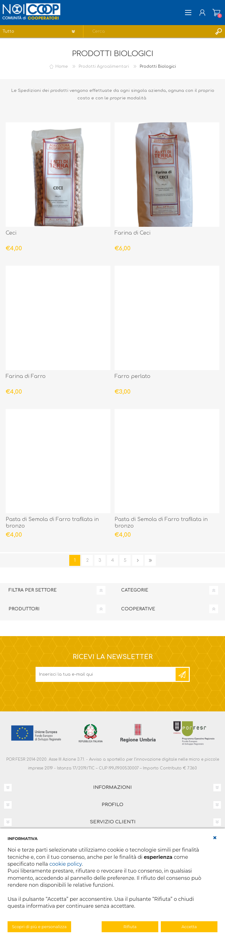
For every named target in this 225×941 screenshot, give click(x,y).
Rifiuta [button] (129, 926)
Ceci (11, 233)
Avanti (137, 560)
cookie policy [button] (65, 864)
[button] (214, 837)
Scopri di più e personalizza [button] (39, 926)
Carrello (216, 12)
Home (61, 66)
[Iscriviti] (106, 674)
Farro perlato (132, 376)
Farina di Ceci (132, 233)
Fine (150, 560)
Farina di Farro (26, 376)
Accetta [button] (189, 926)
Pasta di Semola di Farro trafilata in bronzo (52, 523)
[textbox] (148, 31)
